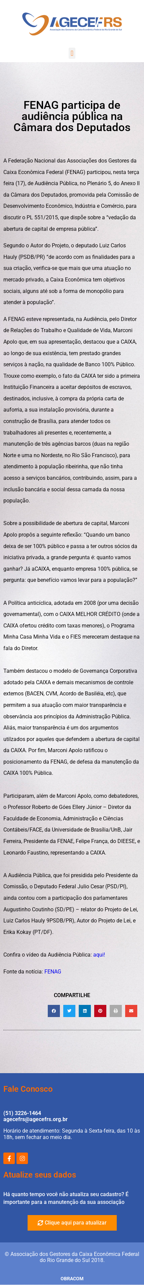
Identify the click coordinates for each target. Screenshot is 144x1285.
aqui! (99, 955)
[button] (72, 53)
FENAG (52, 971)
